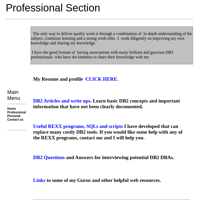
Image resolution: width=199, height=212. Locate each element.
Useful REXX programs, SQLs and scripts (78, 126)
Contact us (15, 119)
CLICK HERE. (102, 79)
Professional (16, 112)
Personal (13, 116)
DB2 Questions (49, 157)
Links (39, 180)
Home (11, 109)
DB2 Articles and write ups (61, 101)
